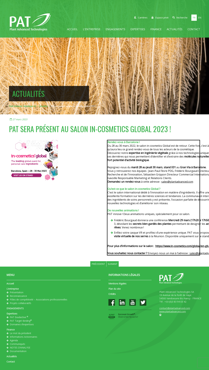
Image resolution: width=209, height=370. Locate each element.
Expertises (137, 29)
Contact (194, 29)
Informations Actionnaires (23, 336)
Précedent (98, 263)
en (199, 17)
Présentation (16, 292)
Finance (155, 29)
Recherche (179, 17)
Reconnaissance (18, 295)
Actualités (174, 29)
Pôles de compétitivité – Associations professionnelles (38, 299)
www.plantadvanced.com (172, 311)
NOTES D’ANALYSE (20, 347)
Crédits (112, 294)
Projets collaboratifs (20, 303)
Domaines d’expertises (22, 324)
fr (194, 17)
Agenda (14, 340)
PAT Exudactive (19, 317)
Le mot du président (20, 333)
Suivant (112, 263)
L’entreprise (91, 29)
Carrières (140, 17)
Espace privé (160, 17)
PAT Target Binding (21, 320)
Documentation (18, 351)
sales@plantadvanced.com (177, 181)
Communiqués (17, 343)
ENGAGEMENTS (115, 29)
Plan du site (114, 288)
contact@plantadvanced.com (174, 308)
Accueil (72, 29)
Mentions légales (117, 283)
